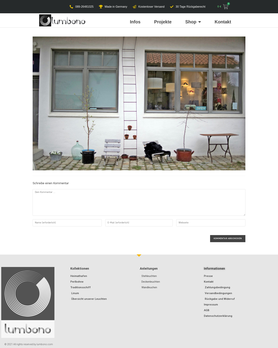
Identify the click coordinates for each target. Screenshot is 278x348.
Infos (135, 21)
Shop (193, 22)
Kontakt (223, 21)
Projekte (163, 21)
